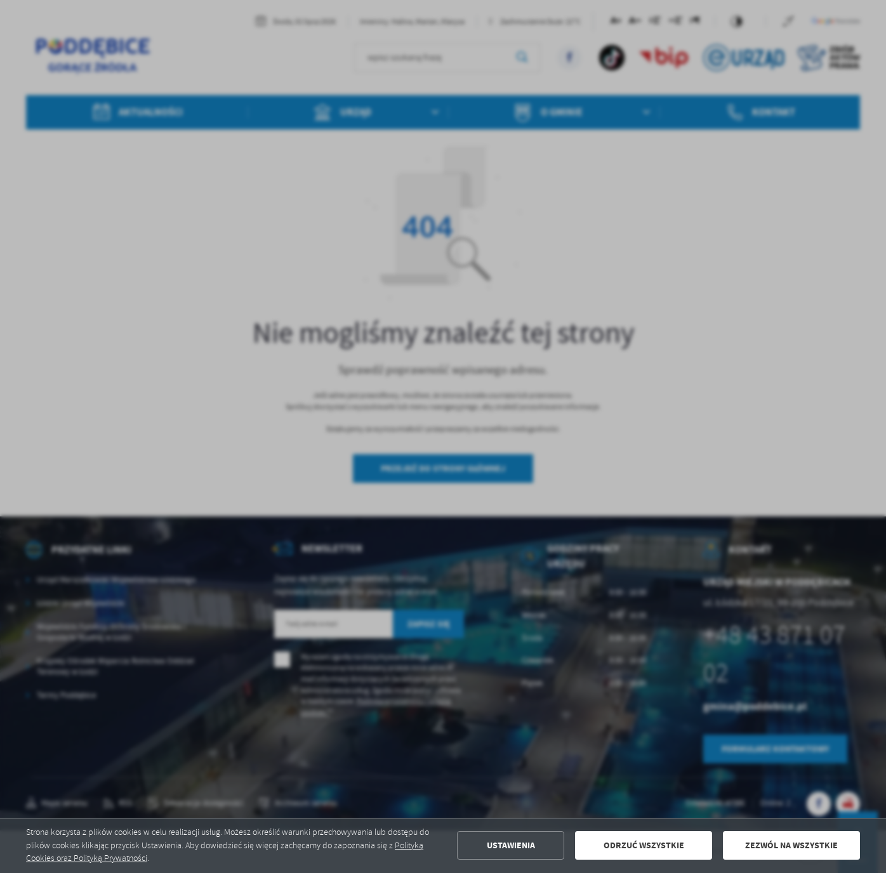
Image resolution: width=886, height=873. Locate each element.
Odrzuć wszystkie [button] (644, 845)
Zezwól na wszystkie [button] (791, 845)
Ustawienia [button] (511, 845)
